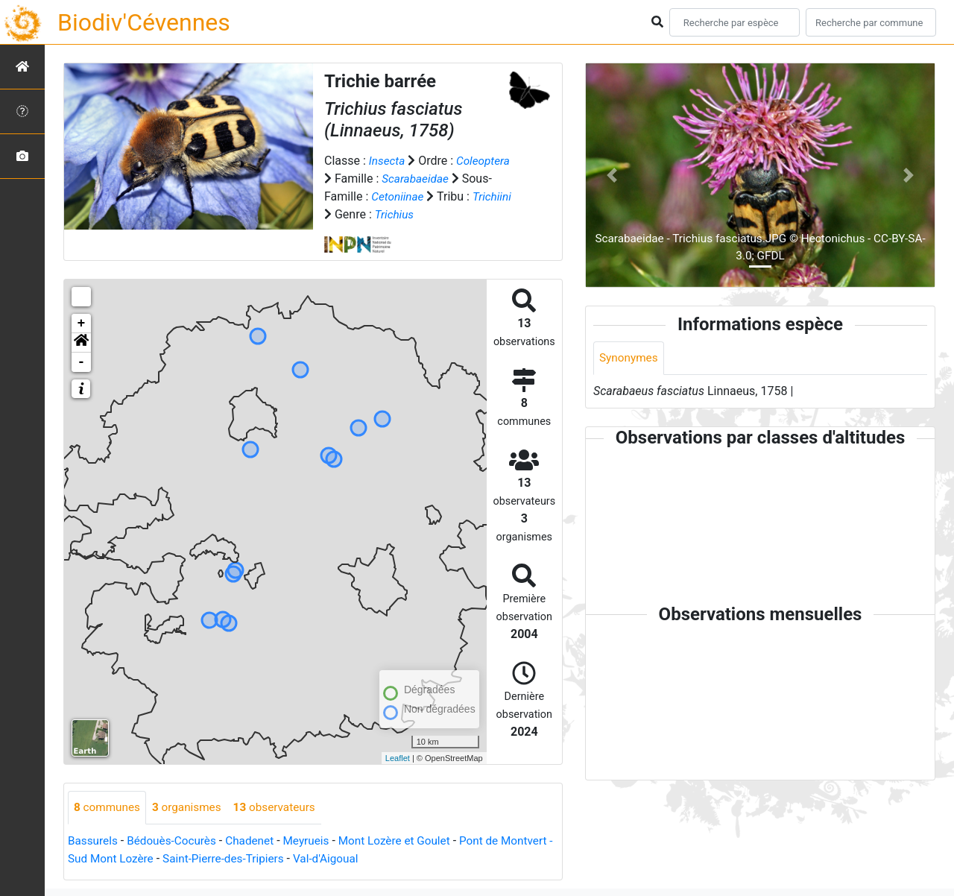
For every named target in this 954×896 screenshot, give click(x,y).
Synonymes (629, 358)
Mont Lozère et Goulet (408, 841)
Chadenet (257, 841)
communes (108, 808)
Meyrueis (315, 841)
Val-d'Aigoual (394, 859)
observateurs (282, 808)
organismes (191, 808)
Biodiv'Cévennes (143, 22)
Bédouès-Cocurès (175, 841)
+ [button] (82, 323)
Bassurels (94, 841)
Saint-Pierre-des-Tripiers (287, 859)
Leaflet (397, 758)
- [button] (82, 362)
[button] (81, 343)
